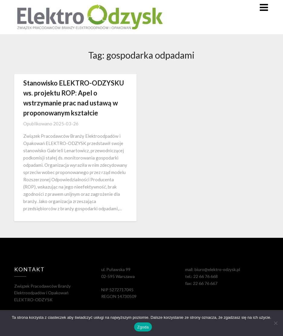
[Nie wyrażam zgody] (275, 323)
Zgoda (143, 327)
